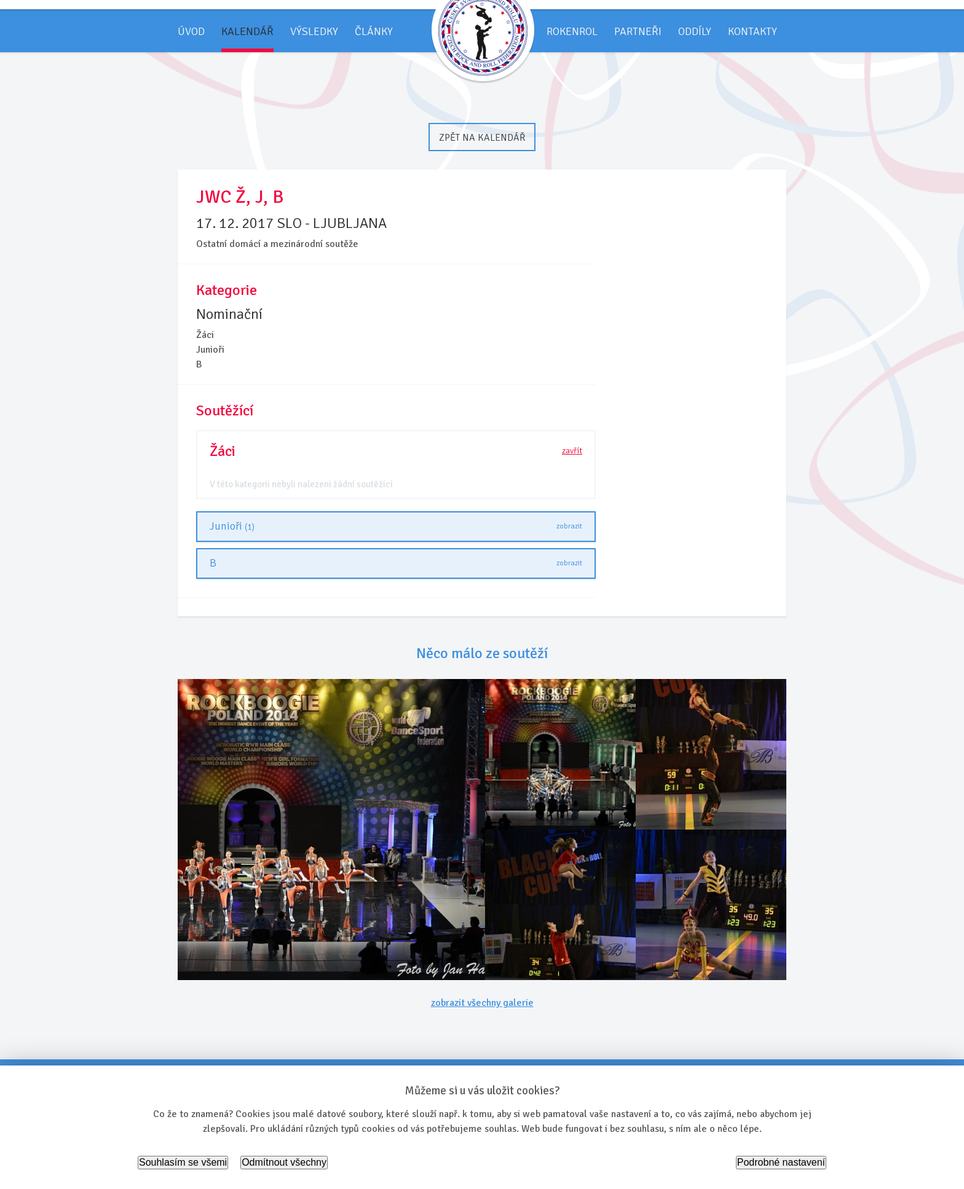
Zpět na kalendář (482, 137)
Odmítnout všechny (284, 1162)
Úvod (191, 31)
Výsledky (314, 31)
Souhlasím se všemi (183, 1162)
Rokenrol (572, 31)
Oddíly (694, 31)
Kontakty (752, 31)
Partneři (638, 31)
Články (374, 31)
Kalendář (247, 31)
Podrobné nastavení (781, 1162)
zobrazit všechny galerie (482, 1003)
